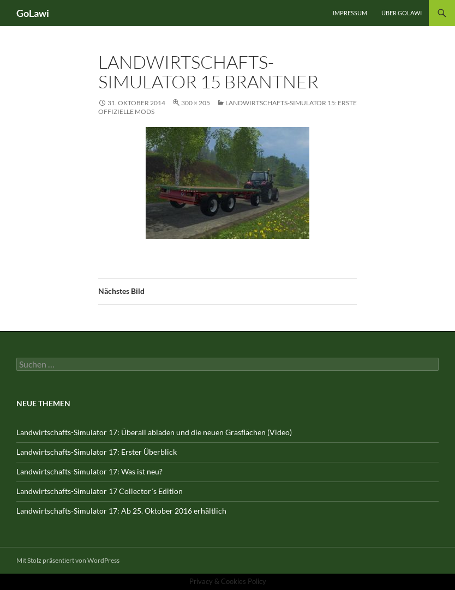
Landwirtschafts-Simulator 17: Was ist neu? (89, 471)
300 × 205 (195, 103)
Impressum (350, 12)
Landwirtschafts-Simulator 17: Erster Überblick (96, 451)
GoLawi (32, 13)
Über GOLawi (401, 12)
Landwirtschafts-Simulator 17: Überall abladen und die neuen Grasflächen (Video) (154, 432)
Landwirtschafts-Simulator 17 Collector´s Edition (99, 491)
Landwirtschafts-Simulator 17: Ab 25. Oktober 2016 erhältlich (121, 510)
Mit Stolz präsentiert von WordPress (67, 560)
